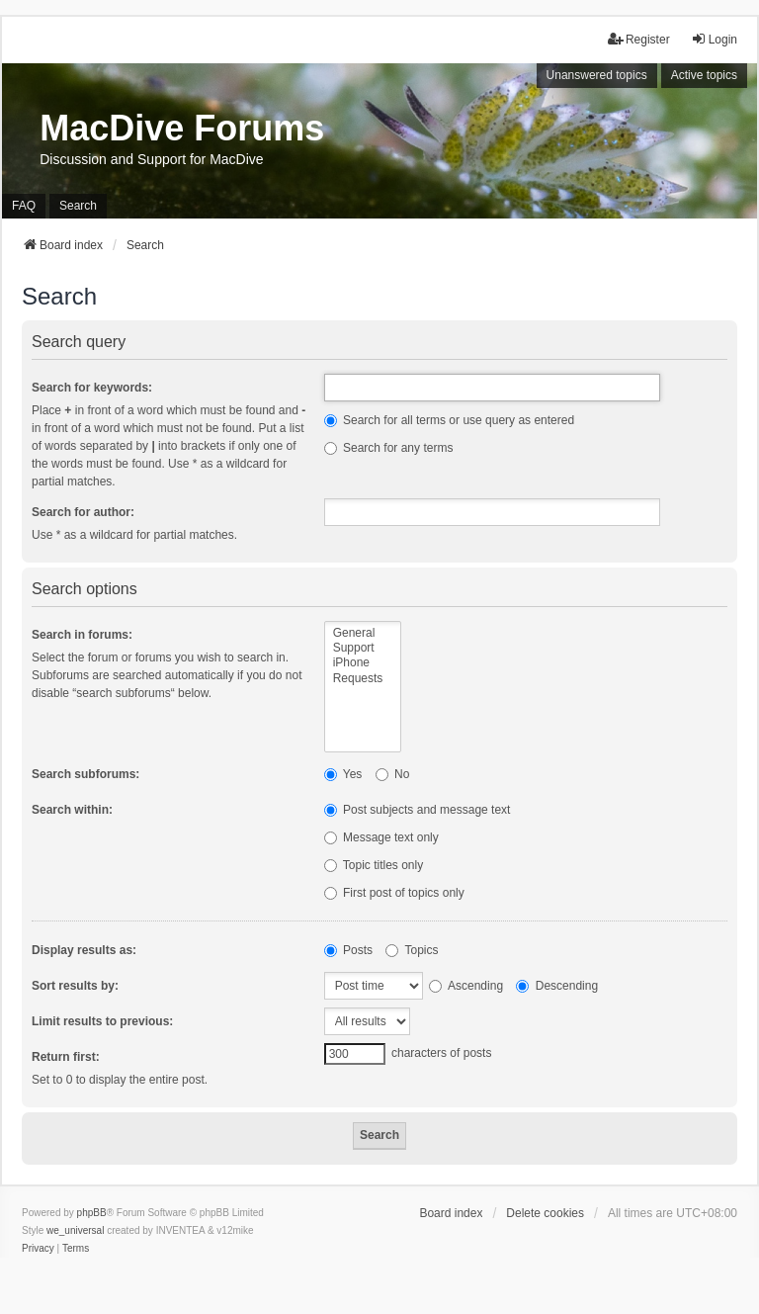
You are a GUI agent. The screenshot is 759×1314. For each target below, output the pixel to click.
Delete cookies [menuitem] (545, 1213)
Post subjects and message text (417, 810)
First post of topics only (394, 893)
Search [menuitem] (78, 206)
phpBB (92, 1212)
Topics (411, 950)
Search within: (72, 810)
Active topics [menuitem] (704, 75)
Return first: (66, 1057)
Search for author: (83, 512)
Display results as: (84, 950)
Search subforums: (85, 774)
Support (363, 648)
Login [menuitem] (714, 39)
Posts (348, 950)
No (393, 774)
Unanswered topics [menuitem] (597, 75)
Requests (363, 678)
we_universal (75, 1230)
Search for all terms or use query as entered (449, 420)
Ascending (466, 986)
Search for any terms (389, 448)
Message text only (381, 837)
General (363, 633)
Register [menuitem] (639, 39)
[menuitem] (38, 1249)
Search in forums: (82, 635)
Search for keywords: (92, 387)
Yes (343, 774)
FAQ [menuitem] (24, 206)
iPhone (363, 663)
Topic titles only (374, 865)
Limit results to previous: (102, 1021)
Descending (557, 986)
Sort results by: (75, 986)
